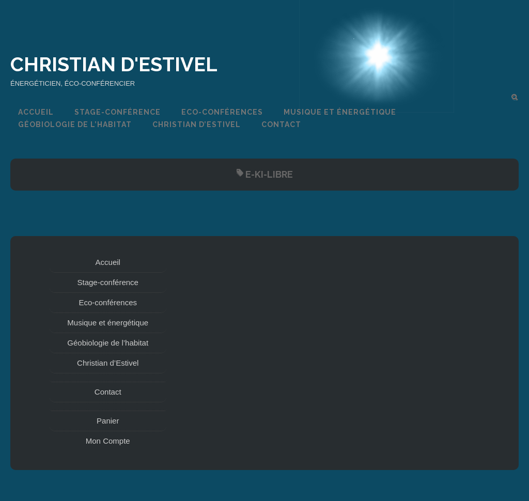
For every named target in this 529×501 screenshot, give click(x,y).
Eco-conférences (222, 112)
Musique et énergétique (340, 112)
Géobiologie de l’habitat (75, 124)
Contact (281, 124)
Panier (108, 420)
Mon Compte (108, 440)
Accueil (36, 112)
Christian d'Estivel (113, 64)
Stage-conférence (117, 112)
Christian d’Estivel (196, 124)
